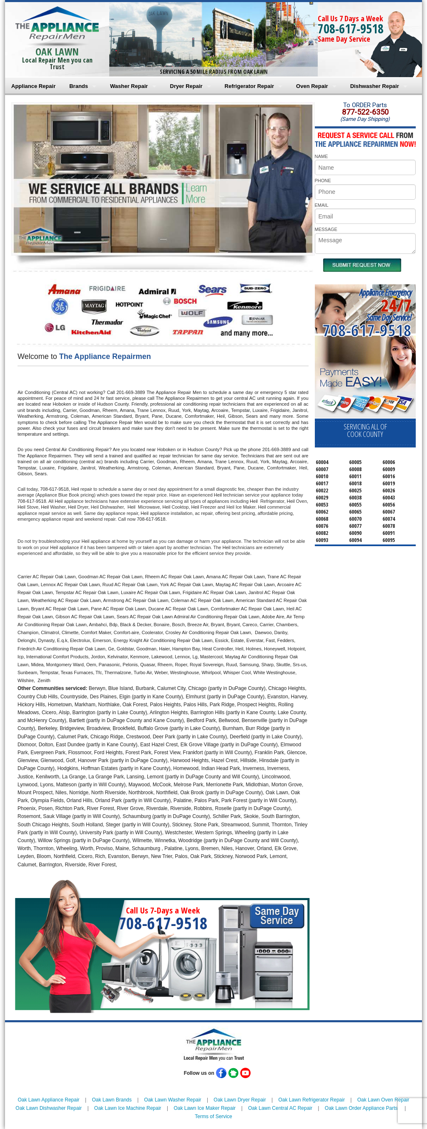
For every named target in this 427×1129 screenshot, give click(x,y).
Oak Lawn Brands (111, 1100)
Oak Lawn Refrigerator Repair (312, 1100)
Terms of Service (213, 1116)
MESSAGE (326, 229)
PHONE (323, 180)
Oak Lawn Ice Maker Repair (204, 1108)
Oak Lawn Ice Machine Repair (127, 1108)
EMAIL (322, 205)
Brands (78, 86)
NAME (321, 156)
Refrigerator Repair (249, 86)
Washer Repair (129, 86)
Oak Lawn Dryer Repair (240, 1100)
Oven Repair (312, 86)
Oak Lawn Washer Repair (172, 1100)
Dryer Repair (186, 86)
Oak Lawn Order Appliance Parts (361, 1108)
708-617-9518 (351, 28)
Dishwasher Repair (374, 86)
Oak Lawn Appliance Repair (49, 1100)
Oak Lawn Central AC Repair (280, 1108)
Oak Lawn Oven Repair (383, 1100)
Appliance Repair (33, 86)
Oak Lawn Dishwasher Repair (48, 1108)
